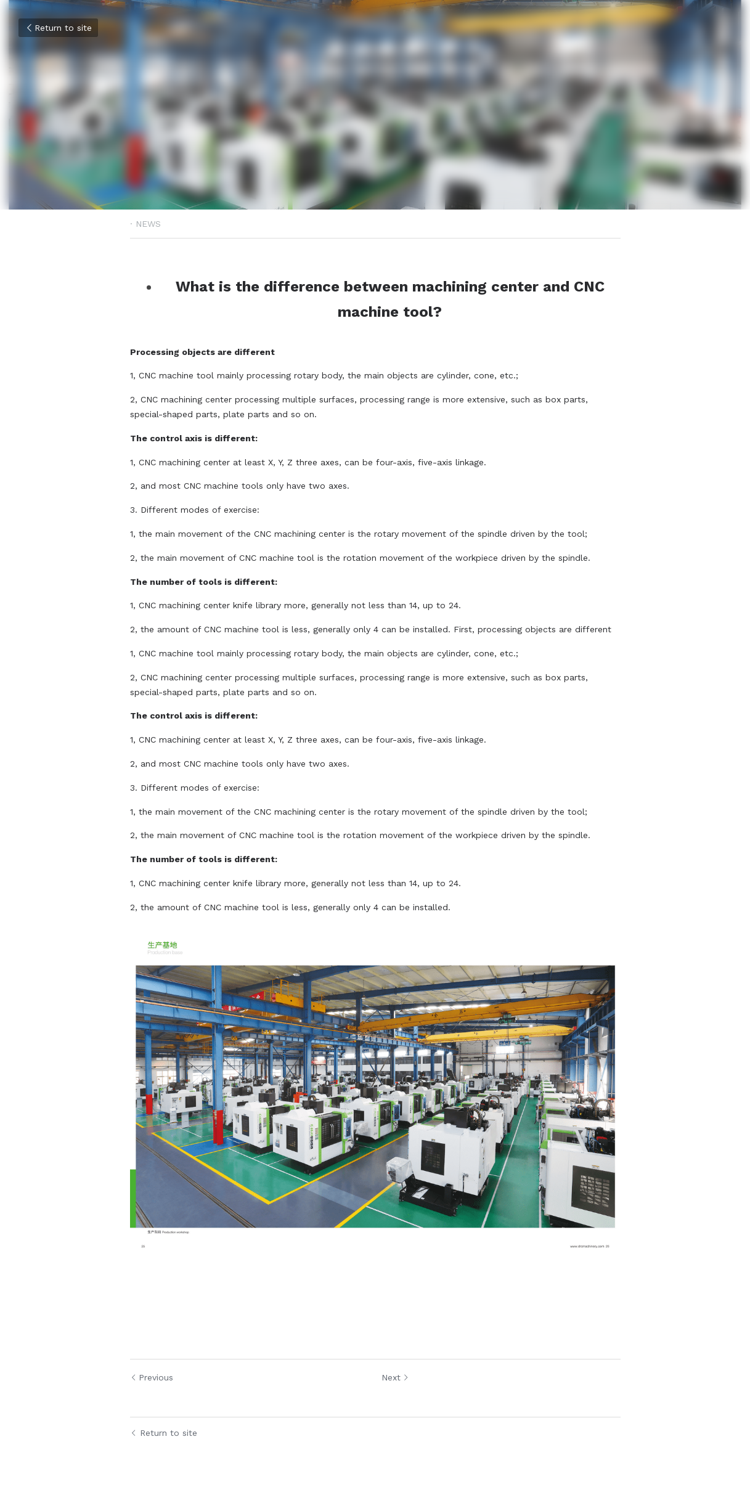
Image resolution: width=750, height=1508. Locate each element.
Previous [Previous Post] (151, 1377)
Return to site (58, 28)
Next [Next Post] (395, 1377)
